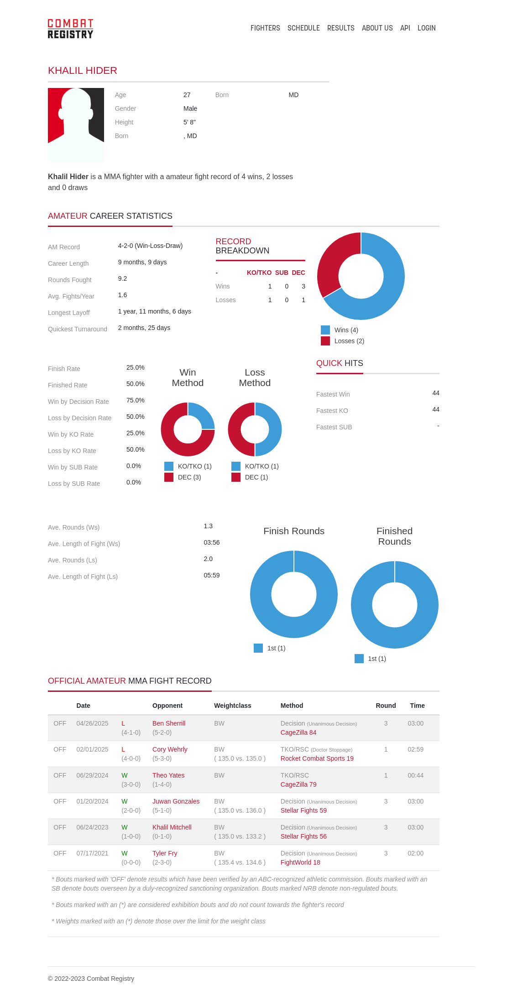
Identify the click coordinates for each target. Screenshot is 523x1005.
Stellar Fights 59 (304, 810)
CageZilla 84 (299, 732)
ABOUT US (377, 28)
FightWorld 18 (300, 862)
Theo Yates (168, 775)
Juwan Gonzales (176, 801)
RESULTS (341, 28)
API (405, 28)
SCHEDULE (304, 28)
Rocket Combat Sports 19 (317, 758)
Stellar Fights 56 (304, 836)
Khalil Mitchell (172, 827)
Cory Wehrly (170, 749)
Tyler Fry (164, 853)
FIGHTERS (265, 28)
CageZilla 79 (299, 784)
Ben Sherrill (168, 723)
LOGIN (427, 28)
